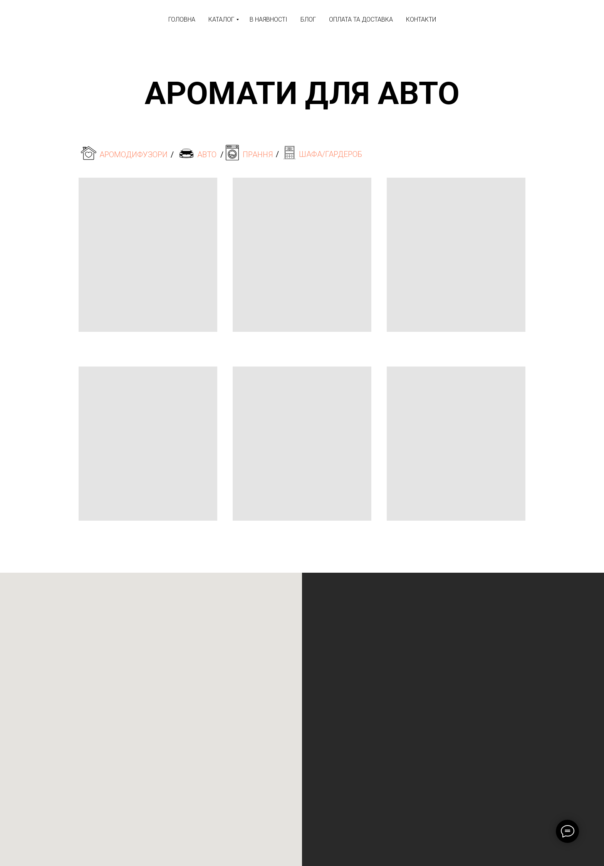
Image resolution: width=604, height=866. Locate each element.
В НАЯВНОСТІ (268, 19)
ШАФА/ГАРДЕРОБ (330, 154)
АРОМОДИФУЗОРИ (133, 154)
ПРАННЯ (258, 154)
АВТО (206, 154)
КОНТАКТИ (421, 19)
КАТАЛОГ (221, 19)
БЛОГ (308, 19)
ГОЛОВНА (181, 19)
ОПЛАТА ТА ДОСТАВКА (361, 19)
